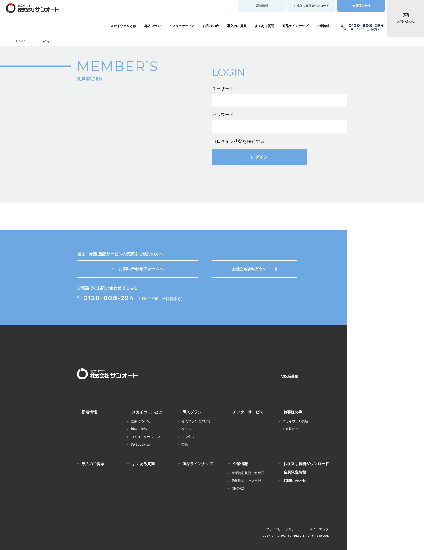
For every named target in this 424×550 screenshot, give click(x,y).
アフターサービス (182, 26)
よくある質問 (264, 26)
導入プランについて (196, 421)
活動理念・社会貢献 (246, 481)
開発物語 (238, 488)
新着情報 (262, 6)
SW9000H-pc (140, 444)
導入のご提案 (237, 26)
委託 (184, 444)
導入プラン (152, 26)
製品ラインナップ (198, 464)
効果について (140, 421)
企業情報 (322, 26)
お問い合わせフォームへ (137, 268)
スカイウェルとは (123, 26)
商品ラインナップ (295, 26)
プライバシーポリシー (282, 529)
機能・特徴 (139, 429)
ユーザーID (223, 88)
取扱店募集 (289, 376)
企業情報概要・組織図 (248, 473)
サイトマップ (319, 529)
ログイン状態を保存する (240, 141)
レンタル (187, 437)
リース (186, 429)
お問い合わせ (406, 21)
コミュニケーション (145, 437)
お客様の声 (211, 26)
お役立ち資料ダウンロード (311, 6)
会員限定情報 (361, 6)
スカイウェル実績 (295, 421)
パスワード (223, 114)
